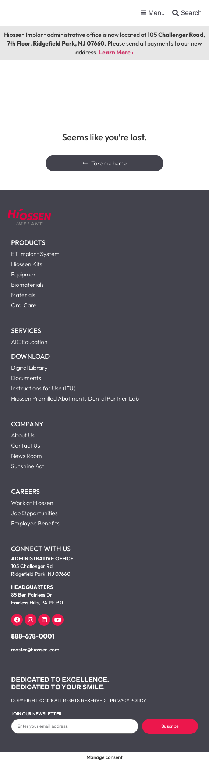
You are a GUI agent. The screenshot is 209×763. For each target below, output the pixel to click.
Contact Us (25, 445)
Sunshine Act (27, 466)
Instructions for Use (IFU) (43, 388)
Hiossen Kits (26, 264)
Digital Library (29, 367)
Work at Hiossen (32, 502)
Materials (23, 295)
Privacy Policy (128, 700)
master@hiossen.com (35, 649)
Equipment (25, 274)
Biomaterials (27, 284)
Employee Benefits (35, 523)
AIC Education (29, 342)
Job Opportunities (34, 513)
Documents (26, 378)
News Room (26, 455)
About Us (23, 435)
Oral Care (23, 305)
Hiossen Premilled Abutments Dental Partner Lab (75, 398)
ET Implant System (35, 253)
